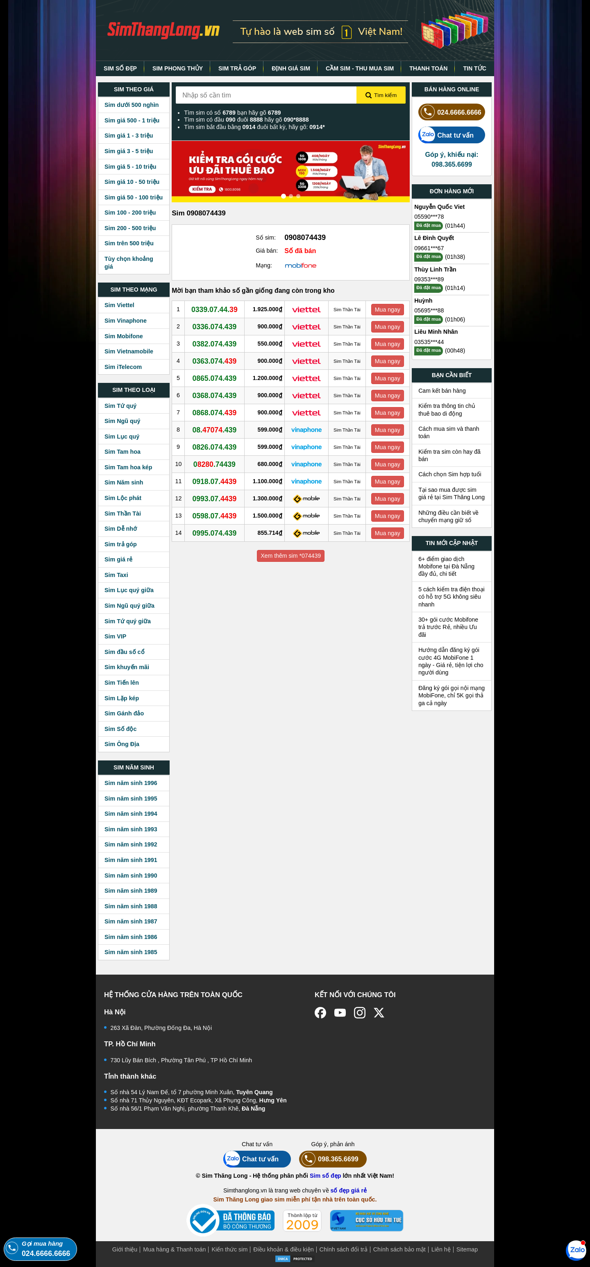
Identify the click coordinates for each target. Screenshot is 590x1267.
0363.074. (215, 361)
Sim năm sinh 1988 (130, 906)
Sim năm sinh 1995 (130, 798)
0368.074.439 (215, 395)
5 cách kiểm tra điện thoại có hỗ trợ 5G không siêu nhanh (451, 597)
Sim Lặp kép (121, 698)
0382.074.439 (215, 343)
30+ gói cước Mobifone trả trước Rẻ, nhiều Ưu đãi (448, 627)
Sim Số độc (120, 729)
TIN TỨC (474, 68)
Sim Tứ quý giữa (127, 621)
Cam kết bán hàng (442, 390)
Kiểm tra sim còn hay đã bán (449, 455)
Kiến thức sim (229, 1249)
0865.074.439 (215, 378)
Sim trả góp (120, 544)
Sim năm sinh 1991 (130, 860)
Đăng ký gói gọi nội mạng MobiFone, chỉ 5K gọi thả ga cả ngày (451, 695)
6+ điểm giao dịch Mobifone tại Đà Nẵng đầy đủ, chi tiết (446, 566)
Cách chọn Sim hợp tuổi (449, 474)
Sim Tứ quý (120, 406)
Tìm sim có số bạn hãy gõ (232, 112)
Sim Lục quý (121, 436)
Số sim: (266, 237)
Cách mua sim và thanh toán (448, 432)
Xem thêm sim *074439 (291, 555)
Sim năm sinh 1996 (130, 783)
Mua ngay (387, 309)
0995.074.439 (215, 533)
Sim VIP (115, 636)
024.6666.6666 (449, 112)
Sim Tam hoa (122, 451)
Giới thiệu (125, 1249)
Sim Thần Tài (122, 513)
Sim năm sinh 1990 (130, 875)
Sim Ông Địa (121, 744)
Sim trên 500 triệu (129, 243)
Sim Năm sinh (123, 482)
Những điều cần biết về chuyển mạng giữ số (448, 516)
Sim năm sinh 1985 (130, 952)
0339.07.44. (215, 309)
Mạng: (264, 265)
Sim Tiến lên (121, 682)
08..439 (215, 429)
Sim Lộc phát (122, 498)
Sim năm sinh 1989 (130, 890)
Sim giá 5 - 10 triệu (130, 166)
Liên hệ (441, 1249)
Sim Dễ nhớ (120, 528)
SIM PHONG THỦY (177, 68)
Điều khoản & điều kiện (283, 1249)
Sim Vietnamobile (128, 351)
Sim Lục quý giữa (129, 590)
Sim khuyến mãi (126, 667)
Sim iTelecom (123, 367)
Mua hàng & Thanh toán (174, 1249)
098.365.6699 (329, 1159)
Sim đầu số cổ (124, 652)
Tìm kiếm (381, 95)
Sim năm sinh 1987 (130, 921)
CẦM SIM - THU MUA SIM (360, 68)
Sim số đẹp (325, 1175)
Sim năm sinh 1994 (130, 813)
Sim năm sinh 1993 (130, 829)
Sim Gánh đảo (124, 713)
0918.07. (215, 481)
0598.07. (215, 515)
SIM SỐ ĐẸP (120, 68)
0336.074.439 (215, 326)
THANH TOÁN (428, 68)
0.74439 (215, 464)
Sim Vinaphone (125, 320)
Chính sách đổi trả (344, 1249)
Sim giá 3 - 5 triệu (128, 151)
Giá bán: (267, 250)
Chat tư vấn (446, 135)
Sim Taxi (116, 575)
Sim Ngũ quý (122, 421)
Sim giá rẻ (118, 559)
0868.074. (215, 412)
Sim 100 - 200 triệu (130, 212)
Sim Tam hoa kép (128, 467)
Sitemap (467, 1249)
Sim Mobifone (123, 336)
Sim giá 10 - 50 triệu (131, 182)
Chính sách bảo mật (399, 1249)
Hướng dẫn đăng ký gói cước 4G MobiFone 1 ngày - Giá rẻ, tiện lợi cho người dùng (450, 661)
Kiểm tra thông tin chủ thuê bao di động (446, 409)
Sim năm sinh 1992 (130, 844)
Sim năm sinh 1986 (130, 937)
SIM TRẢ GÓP (237, 68)
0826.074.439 (215, 447)
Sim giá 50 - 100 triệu (133, 197)
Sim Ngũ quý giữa (129, 605)
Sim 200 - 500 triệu (130, 228)
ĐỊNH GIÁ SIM (291, 68)
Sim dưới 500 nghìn (131, 105)
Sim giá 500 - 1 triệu (131, 120)
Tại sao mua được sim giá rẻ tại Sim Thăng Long (451, 493)
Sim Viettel (119, 305)
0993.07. (215, 498)
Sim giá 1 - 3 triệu (128, 135)
